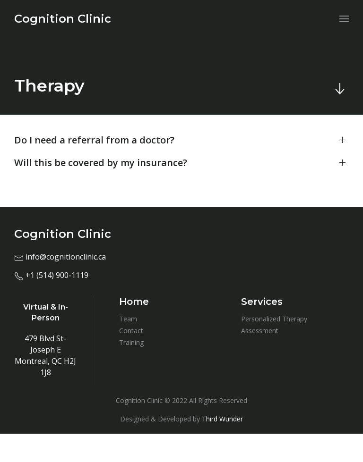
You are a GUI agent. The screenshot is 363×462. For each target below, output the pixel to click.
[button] (181, 140)
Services (262, 301)
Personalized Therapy (274, 318)
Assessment (259, 330)
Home (134, 301)
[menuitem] (62, 19)
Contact (131, 330)
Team (128, 318)
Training (131, 342)
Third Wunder (222, 418)
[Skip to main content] (339, 88)
